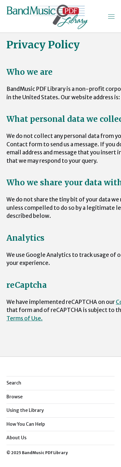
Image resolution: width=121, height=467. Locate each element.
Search (13, 383)
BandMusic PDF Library (45, 452)
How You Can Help (25, 424)
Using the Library (25, 410)
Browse (14, 397)
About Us (16, 438)
